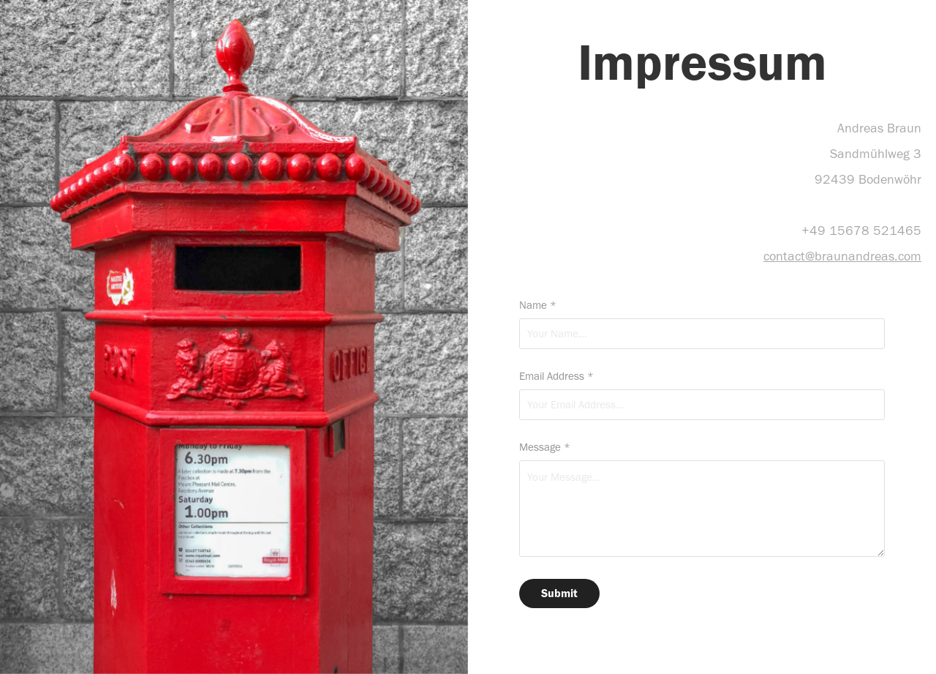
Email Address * (556, 376)
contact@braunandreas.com (842, 256)
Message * (544, 447)
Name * (537, 305)
